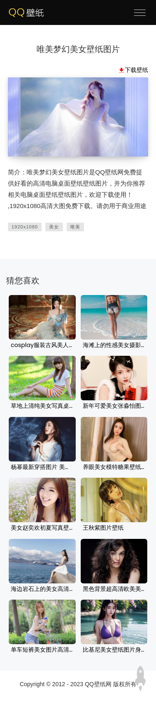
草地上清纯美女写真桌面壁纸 (42, 406)
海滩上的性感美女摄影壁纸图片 (114, 345)
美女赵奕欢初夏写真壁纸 (42, 528)
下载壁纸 (136, 70)
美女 (54, 226)
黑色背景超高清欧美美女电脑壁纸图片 (114, 589)
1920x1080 (25, 226)
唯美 (75, 226)
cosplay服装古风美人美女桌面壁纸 (42, 345)
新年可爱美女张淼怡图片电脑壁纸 (114, 406)
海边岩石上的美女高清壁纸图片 (42, 589)
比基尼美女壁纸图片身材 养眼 (114, 650)
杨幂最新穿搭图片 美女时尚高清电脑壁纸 (42, 467)
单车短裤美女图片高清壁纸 (42, 650)
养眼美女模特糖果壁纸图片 (114, 467)
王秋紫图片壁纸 (103, 528)
